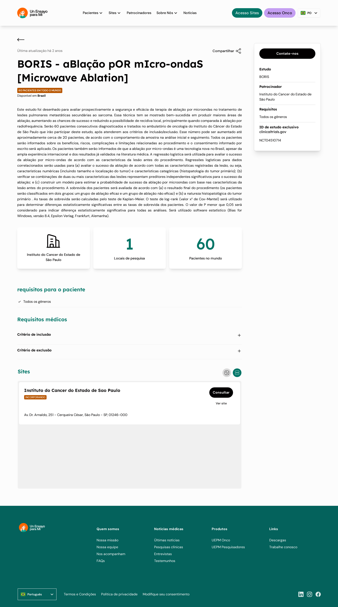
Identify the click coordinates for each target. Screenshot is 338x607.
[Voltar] (20, 39)
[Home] (32, 13)
